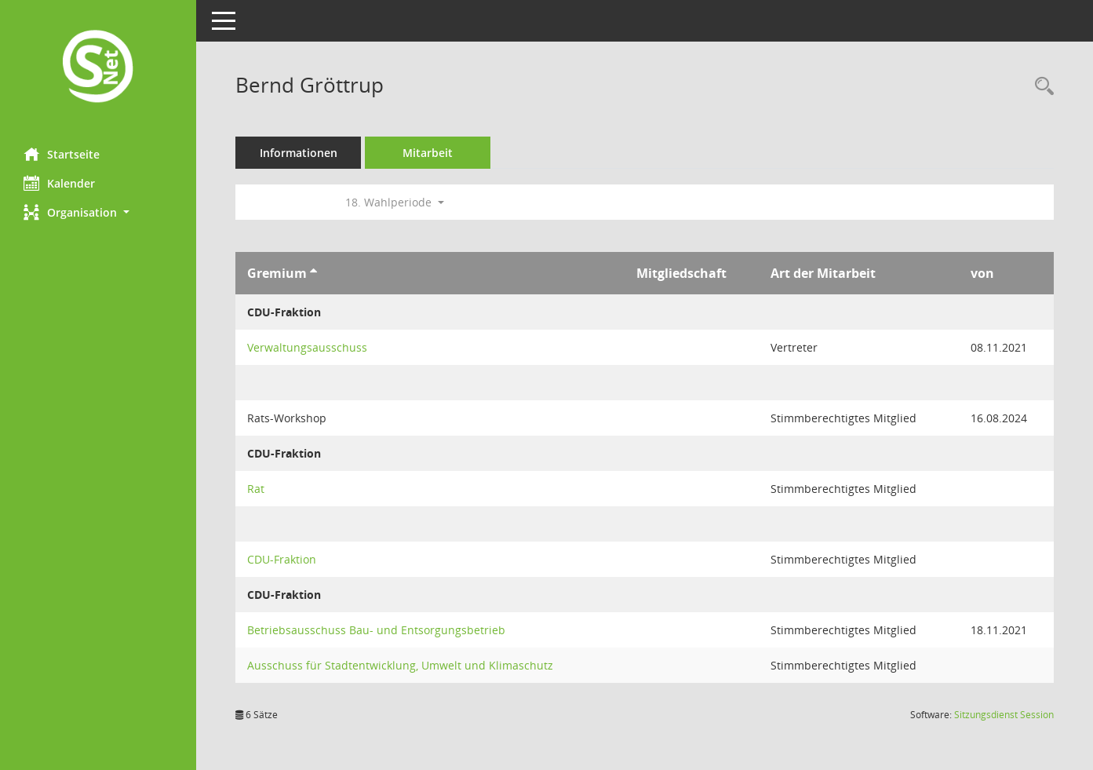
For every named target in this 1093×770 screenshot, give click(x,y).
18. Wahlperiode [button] (394, 202)
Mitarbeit (428, 152)
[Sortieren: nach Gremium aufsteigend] (313, 273)
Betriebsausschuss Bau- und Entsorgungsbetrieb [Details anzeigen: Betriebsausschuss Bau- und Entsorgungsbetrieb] (376, 629)
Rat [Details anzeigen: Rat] (255, 488)
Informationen (298, 152)
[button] (98, 212)
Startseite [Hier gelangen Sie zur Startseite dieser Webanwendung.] (62, 154)
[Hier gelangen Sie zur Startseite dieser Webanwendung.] (98, 67)
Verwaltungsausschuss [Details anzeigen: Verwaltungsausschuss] (307, 347)
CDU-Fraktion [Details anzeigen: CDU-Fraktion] (281, 559)
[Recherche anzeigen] (1040, 87)
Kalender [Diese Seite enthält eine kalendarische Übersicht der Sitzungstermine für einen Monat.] (59, 183)
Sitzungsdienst (1004, 714)
